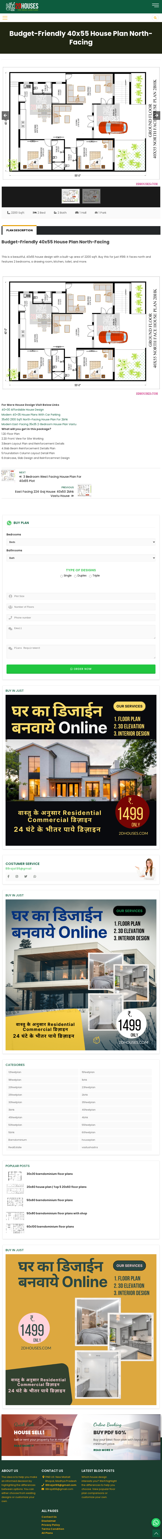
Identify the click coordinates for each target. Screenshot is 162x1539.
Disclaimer (49, 1506)
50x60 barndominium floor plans (50, 1185)
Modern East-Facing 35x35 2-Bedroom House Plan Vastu (39, 424)
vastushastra (90, 1132)
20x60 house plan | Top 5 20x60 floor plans (57, 1172)
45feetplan (15, 1102)
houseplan (88, 1125)
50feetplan (15, 1110)
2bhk (85, 1079)
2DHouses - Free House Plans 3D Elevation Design (56, 1533)
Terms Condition (53, 1514)
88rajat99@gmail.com (60, 1470)
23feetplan (88, 1072)
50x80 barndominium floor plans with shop (57, 1198)
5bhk (11, 1117)
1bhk (84, 1064)
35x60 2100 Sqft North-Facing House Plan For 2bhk (35, 419)
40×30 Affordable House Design (23, 410)
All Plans (47, 1518)
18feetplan (14, 1064)
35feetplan (88, 1087)
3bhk (11, 1095)
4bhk (85, 1102)
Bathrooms (14, 535)
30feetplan (15, 1087)
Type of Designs (81, 555)
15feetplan (88, 1057)
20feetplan (15, 1072)
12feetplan (14, 1057)
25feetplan (15, 1079)
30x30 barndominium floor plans (50, 1159)
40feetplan (89, 1095)
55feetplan (88, 1110)
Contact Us (49, 1502)
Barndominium (17, 1125)
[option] (81, 123)
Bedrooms (14, 519)
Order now (81, 654)
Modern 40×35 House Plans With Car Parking (31, 415)
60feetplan (88, 1117)
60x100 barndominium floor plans (50, 1212)
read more (24, 1430)
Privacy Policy (51, 1510)
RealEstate (15, 1132)
